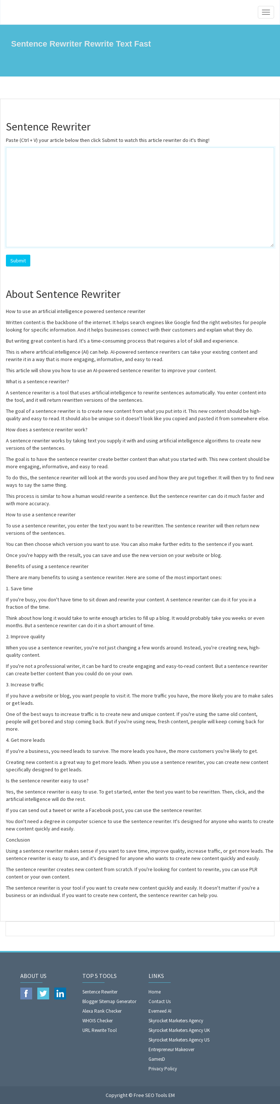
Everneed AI (159, 1011)
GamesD (156, 1059)
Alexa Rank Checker (102, 1011)
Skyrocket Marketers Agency (175, 1021)
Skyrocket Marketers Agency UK (179, 1030)
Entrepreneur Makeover (171, 1049)
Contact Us (159, 1001)
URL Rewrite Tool (99, 1030)
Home (154, 992)
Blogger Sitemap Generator (109, 1001)
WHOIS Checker (97, 1021)
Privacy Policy (162, 1069)
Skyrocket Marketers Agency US (178, 1040)
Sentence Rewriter (99, 992)
